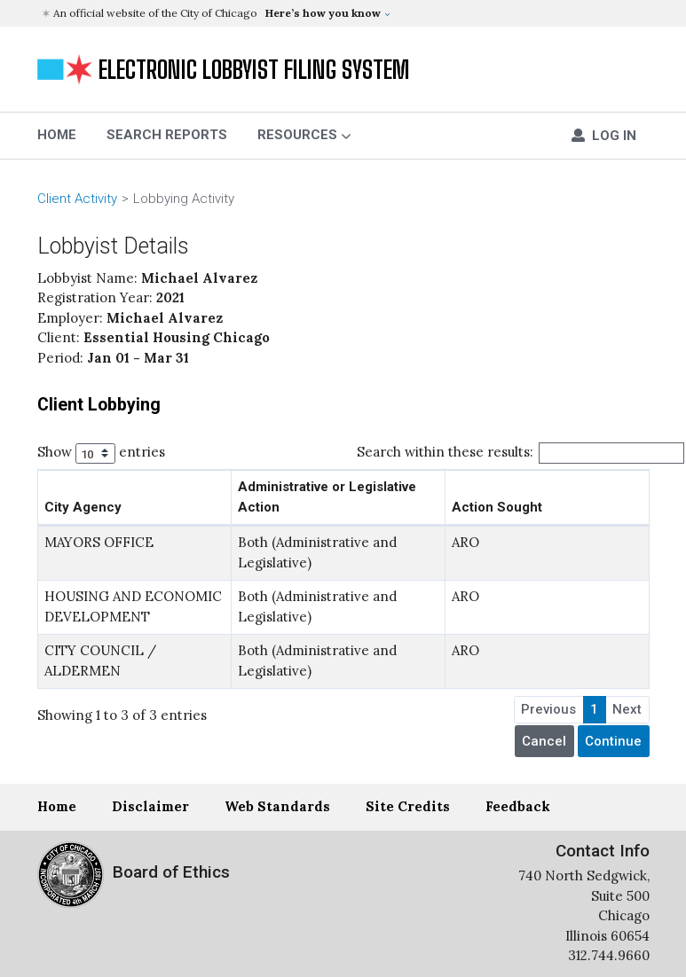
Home (56, 806)
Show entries (101, 453)
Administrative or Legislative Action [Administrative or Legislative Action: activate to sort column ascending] (327, 497)
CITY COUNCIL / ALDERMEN (100, 660)
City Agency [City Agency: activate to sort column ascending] (83, 507)
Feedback (517, 806)
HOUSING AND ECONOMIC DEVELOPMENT (133, 606)
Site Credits (408, 806)
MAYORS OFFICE (99, 542)
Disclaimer (150, 806)
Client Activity (77, 199)
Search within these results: (521, 452)
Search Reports (166, 135)
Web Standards (277, 806)
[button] (345, 13)
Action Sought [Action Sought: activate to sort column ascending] (497, 507)
